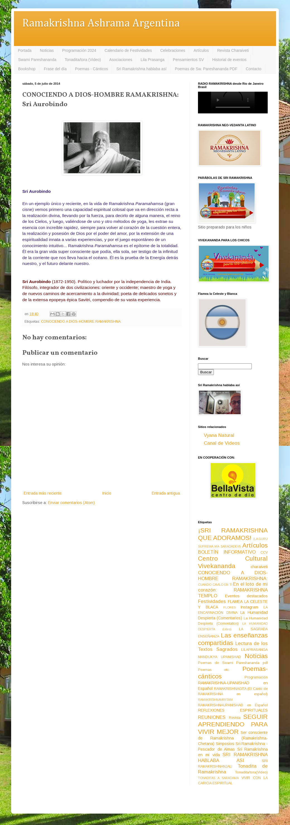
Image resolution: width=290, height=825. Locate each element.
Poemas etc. (214, 670)
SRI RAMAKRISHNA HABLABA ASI (233, 757)
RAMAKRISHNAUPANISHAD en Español (233, 705)
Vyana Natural (219, 435)
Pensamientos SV (188, 59)
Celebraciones (172, 50)
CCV (264, 552)
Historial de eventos (229, 59)
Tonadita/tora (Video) (83, 59)
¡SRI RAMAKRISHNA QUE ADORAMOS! (233, 534)
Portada (25, 50)
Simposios (225, 743)
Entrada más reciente (43, 493)
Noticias (47, 50)
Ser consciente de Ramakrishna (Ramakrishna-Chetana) (233, 738)
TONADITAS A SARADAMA (218, 778)
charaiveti (259, 566)
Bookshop (26, 69)
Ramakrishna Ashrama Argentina (101, 23)
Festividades (212, 601)
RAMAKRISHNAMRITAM (215, 699)
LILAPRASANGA (254, 650)
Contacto (253, 69)
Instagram (249, 607)
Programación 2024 (79, 50)
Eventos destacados (246, 596)
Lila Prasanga (153, 59)
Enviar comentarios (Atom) (71, 502)
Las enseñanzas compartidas (233, 639)
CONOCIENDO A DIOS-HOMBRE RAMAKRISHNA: (81, 321)
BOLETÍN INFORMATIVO (227, 552)
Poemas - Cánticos (91, 69)
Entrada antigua (166, 493)
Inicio (106, 493)
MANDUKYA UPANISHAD (219, 657)
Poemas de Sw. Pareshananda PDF (206, 69)
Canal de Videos (222, 443)
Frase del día (55, 69)
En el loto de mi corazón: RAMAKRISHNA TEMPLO (233, 589)
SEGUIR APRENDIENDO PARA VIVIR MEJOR (233, 724)
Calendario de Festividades (128, 50)
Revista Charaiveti (233, 50)
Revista (234, 718)
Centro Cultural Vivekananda (233, 562)
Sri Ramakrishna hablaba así (141, 69)
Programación (256, 677)
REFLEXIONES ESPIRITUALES (233, 710)
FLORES (229, 607)
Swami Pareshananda (37, 59)
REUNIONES (212, 717)
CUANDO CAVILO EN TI (215, 584)
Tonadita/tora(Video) (251, 772)
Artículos (201, 50)
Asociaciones (120, 59)
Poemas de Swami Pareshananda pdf (233, 663)
